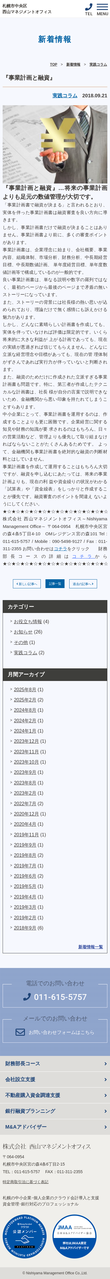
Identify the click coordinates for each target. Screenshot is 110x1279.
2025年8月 (25, 689)
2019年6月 (25, 876)
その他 (21, 642)
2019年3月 (25, 907)
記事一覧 (55, 583)
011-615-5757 (27, 1171)
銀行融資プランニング (30, 1111)
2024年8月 (25, 710)
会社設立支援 (20, 1079)
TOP (53, 64)
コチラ (60, 548)
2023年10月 (26, 762)
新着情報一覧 (90, 947)
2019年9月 (25, 845)
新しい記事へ (26, 584)
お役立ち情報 (28, 621)
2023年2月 (25, 793)
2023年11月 (26, 751)
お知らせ (23, 631)
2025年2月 (25, 699)
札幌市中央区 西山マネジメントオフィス (27, 9)
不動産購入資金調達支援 (32, 1095)
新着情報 (73, 64)
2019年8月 (25, 855)
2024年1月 (25, 730)
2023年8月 (25, 782)
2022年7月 (25, 803)
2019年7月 (25, 865)
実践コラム (98, 64)
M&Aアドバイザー (26, 1127)
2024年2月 (25, 720)
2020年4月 (25, 824)
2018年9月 (25, 927)
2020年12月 (26, 813)
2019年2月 (25, 917)
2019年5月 (25, 886)
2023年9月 (25, 772)
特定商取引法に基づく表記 (25, 1182)
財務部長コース (22, 1063)
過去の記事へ (83, 584)
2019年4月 (25, 896)
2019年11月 (26, 834)
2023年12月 (26, 741)
